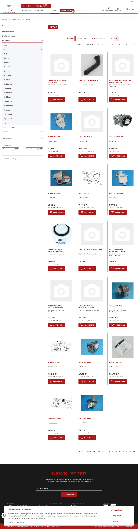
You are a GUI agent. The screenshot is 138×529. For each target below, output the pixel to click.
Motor (6, 58)
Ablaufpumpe (115, 306)
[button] (102, 9)
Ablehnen (116, 521)
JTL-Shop (129, 526)
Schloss (7, 97)
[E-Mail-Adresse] (69, 488)
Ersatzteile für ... (8, 36)
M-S (5, 54)
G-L (4, 49)
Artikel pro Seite (98, 38)
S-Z (4, 123)
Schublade (8, 106)
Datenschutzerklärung (84, 481)
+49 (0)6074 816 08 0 (20, 506)
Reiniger (7, 75)
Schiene (7, 88)
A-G (5, 45)
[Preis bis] (32, 148)
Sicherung (8, 114)
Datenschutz (21, 522)
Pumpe (7, 62)
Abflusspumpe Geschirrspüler (56, 250)
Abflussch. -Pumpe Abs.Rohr (57, 81)
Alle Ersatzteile (8, 32)
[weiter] (134, 44)
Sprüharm (8, 118)
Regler (7, 71)
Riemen (7, 80)
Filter (70, 38)
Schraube (8, 101)
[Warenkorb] (117, 9)
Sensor (7, 110)
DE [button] (132, 2)
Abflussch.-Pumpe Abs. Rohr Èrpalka (120, 81)
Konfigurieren (116, 516)
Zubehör (5, 131)
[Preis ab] (8, 148)
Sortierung (81, 38)
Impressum (11, 522)
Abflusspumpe (55, 137)
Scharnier (8, 84)
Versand (61, 95)
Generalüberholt (8, 127)
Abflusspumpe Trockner (90, 250)
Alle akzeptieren (116, 510)
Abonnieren (69, 495)
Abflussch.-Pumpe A (88, 81)
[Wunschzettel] (109, 9)
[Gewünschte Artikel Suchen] (123, 9)
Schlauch (8, 93)
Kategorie (6, 40)
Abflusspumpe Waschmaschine (117, 250)
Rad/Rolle (8, 67)
